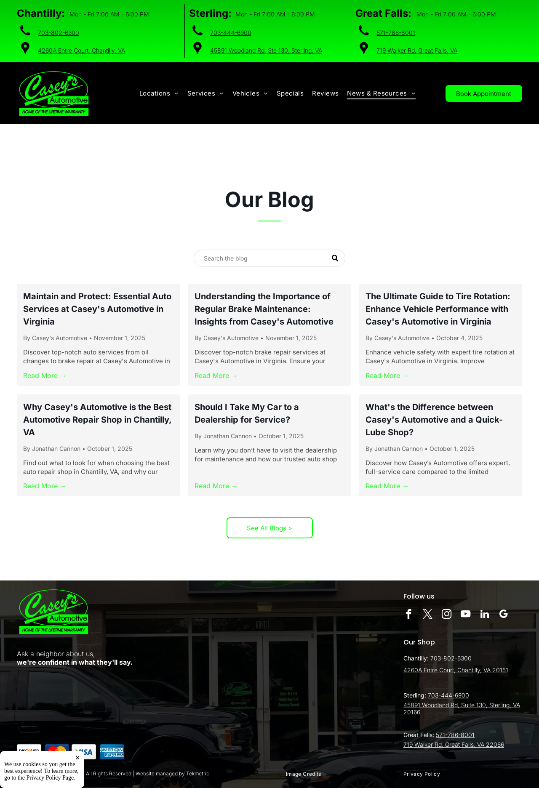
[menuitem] (159, 93)
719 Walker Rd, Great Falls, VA (416, 50)
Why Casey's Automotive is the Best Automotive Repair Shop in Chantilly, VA (97, 419)
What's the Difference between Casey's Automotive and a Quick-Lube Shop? (434, 419)
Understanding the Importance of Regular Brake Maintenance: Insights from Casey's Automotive (264, 309)
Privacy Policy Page (50, 781)
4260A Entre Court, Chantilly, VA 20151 (455, 670)
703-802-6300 (58, 32)
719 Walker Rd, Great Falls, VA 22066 (453, 744)
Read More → (45, 375)
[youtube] (465, 615)
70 (434, 658)
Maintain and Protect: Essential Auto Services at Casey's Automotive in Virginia (97, 309)
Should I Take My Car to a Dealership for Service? (247, 413)
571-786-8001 (395, 32)
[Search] (269, 258)
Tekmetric (197, 773)
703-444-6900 (230, 32)
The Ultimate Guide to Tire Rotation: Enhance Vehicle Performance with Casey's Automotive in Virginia (438, 309)
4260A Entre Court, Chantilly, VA (81, 50)
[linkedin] (484, 615)
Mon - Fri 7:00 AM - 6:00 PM (109, 14)
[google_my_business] (503, 615)
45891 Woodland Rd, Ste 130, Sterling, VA (266, 50)
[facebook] (408, 615)
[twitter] (427, 615)
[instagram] (446, 615)
